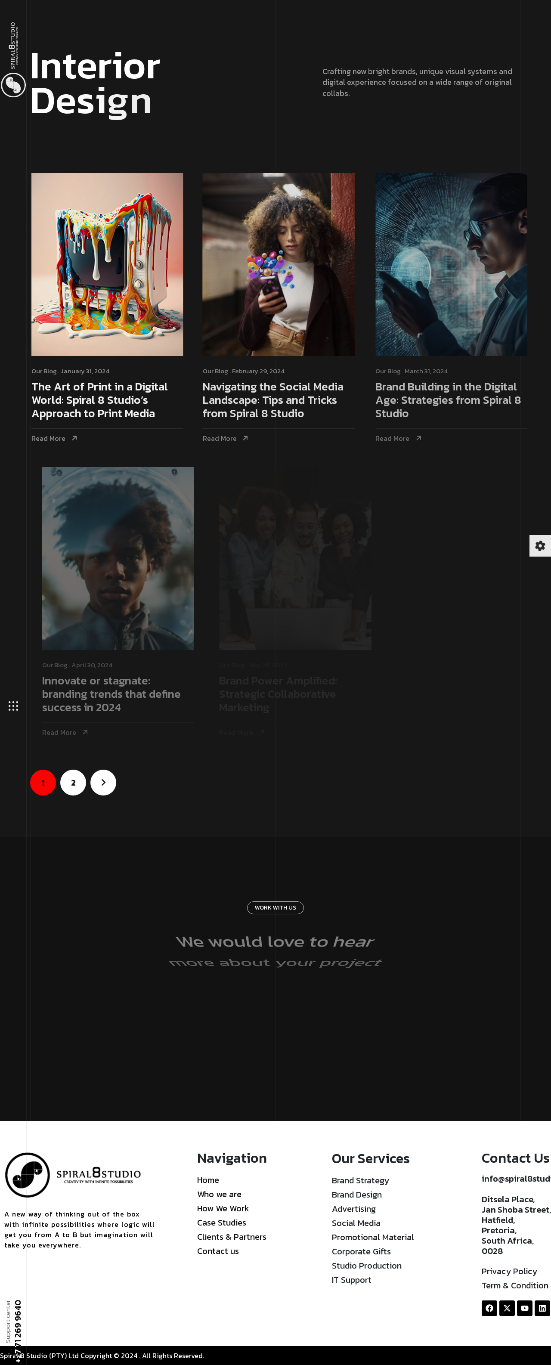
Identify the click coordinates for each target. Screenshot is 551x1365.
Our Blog (46, 371)
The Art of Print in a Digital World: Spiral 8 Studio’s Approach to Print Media (102, 400)
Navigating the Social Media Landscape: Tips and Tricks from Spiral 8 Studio (277, 400)
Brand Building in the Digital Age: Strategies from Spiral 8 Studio (456, 400)
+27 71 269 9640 (17, 1331)
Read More (51, 438)
